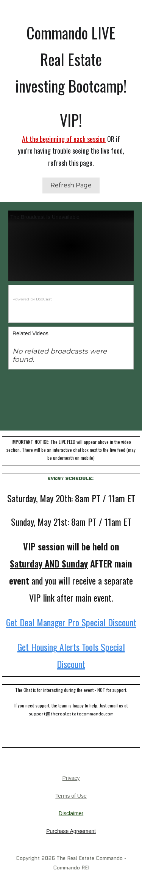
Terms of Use (70, 796)
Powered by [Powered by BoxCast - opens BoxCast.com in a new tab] (32, 299)
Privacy (71, 778)
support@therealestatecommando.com (71, 713)
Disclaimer (71, 813)
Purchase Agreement (71, 831)
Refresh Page (71, 185)
